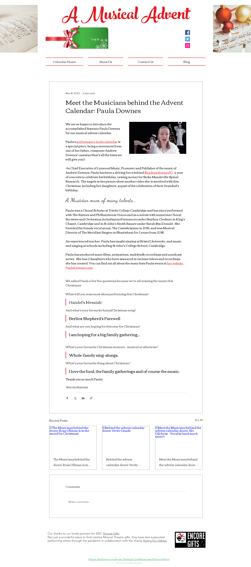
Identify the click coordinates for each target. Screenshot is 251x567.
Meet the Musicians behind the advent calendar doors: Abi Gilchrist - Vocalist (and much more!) (178, 461)
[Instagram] (187, 45)
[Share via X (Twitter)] (75, 398)
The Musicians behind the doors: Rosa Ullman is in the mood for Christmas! (71, 461)
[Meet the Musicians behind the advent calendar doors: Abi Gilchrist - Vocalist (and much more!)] (178, 439)
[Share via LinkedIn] (83, 398)
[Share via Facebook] (67, 398)
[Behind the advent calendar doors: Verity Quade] (125, 439)
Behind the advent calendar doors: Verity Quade (122, 461)
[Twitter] (187, 39)
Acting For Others (155, 541)
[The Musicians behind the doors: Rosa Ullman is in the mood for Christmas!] (73, 439)
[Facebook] (187, 32)
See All (199, 420)
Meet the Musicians (77, 387)
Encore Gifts (111, 533)
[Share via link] (91, 398)
